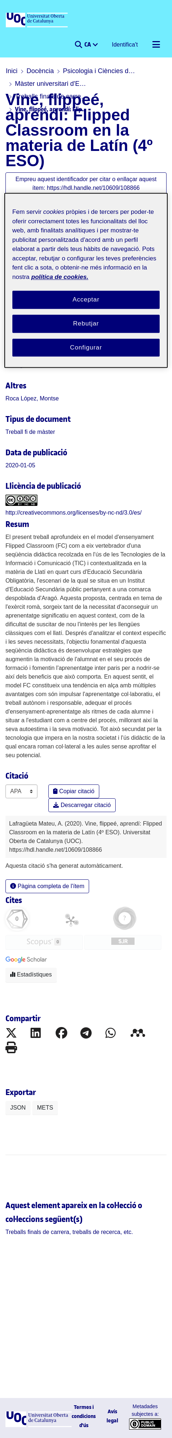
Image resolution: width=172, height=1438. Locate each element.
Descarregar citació (82, 805)
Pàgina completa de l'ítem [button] (47, 886)
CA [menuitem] (88, 44)
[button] (78, 44)
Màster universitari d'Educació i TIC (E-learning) (51, 83)
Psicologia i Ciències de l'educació (99, 71)
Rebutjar (86, 323)
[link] (30, 432)
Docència (40, 71)
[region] (86, 280)
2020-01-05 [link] (20, 465)
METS (45, 1108)
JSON (18, 1108)
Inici (11, 71)
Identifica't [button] (125, 44)
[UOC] (37, 20)
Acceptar (86, 299)
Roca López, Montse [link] (32, 398)
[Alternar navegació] (156, 45)
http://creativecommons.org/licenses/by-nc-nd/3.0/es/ (73, 513)
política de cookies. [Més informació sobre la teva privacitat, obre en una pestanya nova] (59, 276)
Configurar (86, 347)
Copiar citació (73, 791)
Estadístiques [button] (31, 974)
